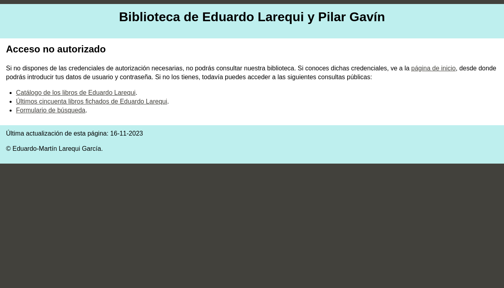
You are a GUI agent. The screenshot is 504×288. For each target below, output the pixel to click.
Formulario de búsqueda (50, 110)
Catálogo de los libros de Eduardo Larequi (76, 92)
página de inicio (433, 68)
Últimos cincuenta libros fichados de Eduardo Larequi (91, 101)
